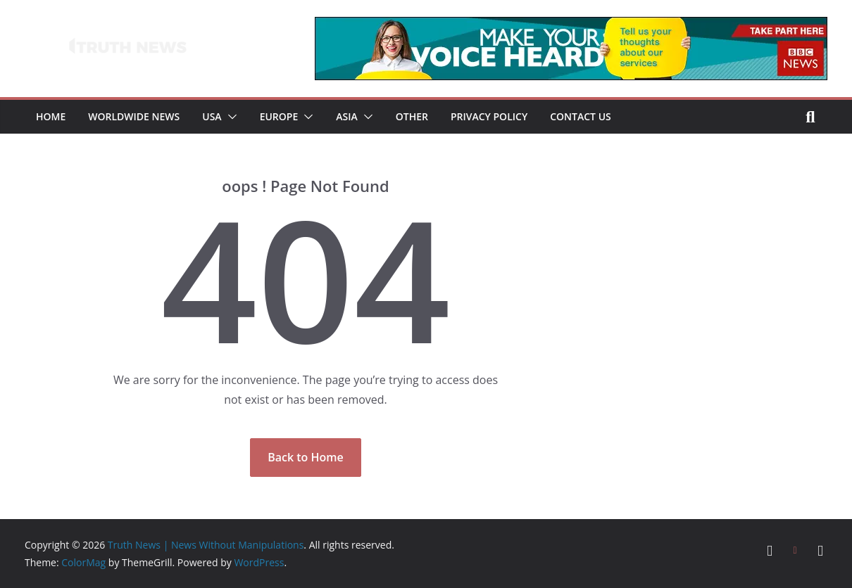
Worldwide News (134, 116)
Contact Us (580, 116)
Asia (346, 116)
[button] (229, 117)
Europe (279, 116)
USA (211, 116)
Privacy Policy (489, 116)
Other (412, 116)
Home (50, 116)
